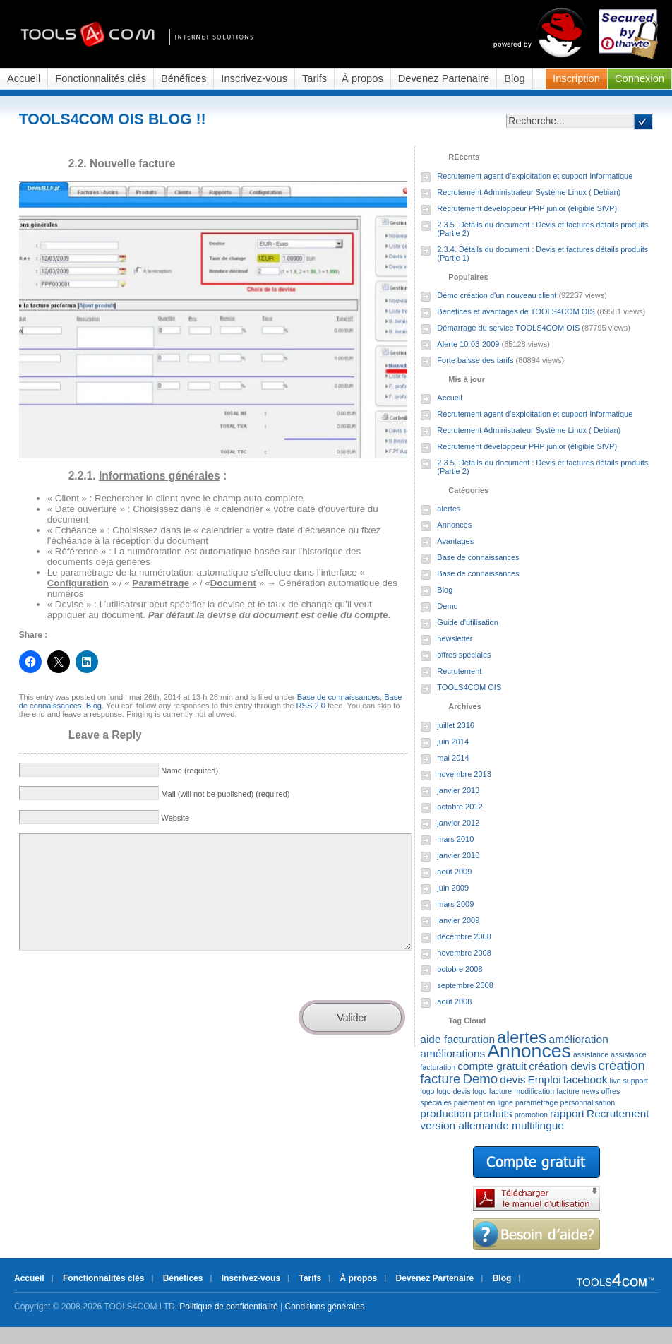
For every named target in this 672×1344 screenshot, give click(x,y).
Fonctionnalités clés (100, 78)
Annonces (454, 525)
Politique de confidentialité (228, 1307)
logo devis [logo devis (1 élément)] (454, 1091)
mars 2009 (455, 904)
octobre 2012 (459, 806)
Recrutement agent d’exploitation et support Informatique (534, 176)
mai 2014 (453, 758)
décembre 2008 (464, 936)
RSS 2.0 (310, 705)
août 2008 (454, 1001)
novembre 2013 (464, 774)
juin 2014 (453, 741)
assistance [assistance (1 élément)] (590, 1054)
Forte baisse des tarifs (475, 360)
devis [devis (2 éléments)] (512, 1080)
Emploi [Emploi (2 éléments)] (543, 1080)
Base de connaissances (338, 697)
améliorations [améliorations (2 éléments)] (452, 1053)
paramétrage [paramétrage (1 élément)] (536, 1102)
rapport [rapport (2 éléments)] (567, 1113)
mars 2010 (455, 839)
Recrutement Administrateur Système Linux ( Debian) (528, 192)
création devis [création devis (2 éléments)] (562, 1066)
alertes (448, 508)
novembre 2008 (464, 952)
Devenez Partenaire (444, 78)
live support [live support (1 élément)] (629, 1080)
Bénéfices (183, 78)
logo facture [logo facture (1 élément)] (492, 1091)
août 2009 (454, 871)
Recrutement (459, 671)
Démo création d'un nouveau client (496, 295)
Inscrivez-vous (254, 78)
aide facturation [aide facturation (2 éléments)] (457, 1039)
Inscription (576, 78)
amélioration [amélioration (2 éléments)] (578, 1039)
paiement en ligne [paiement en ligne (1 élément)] (483, 1102)
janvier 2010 (458, 855)
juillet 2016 (455, 725)
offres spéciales (464, 654)
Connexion (639, 78)
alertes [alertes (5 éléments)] (521, 1037)
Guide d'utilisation (467, 622)
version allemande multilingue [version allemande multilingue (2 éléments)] (492, 1125)
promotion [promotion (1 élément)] (531, 1114)
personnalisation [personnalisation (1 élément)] (588, 1102)
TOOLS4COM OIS (469, 687)
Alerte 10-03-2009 (468, 344)
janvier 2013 (458, 790)
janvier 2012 (458, 823)
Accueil (23, 78)
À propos (362, 78)
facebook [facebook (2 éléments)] (585, 1080)
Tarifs (314, 78)
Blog (514, 78)
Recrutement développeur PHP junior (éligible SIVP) (527, 208)
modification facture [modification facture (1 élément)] (546, 1091)
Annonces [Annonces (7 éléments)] (529, 1050)
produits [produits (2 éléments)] (493, 1113)
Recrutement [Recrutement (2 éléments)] (618, 1113)
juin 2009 (453, 888)
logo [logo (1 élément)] (427, 1091)
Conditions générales (325, 1307)
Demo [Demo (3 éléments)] (480, 1078)
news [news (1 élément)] (590, 1091)
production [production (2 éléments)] (445, 1113)
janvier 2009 (458, 920)
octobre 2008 (459, 969)
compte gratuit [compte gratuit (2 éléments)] (492, 1066)
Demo (447, 606)
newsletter (454, 638)
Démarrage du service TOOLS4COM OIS (508, 327)
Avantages (455, 541)
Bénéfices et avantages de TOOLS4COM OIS (515, 311)
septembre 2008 (465, 985)
